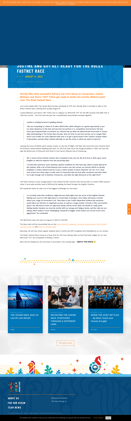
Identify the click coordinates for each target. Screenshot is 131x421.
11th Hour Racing (58, 401)
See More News (65, 343)
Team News (14, 407)
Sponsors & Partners (59, 398)
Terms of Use (44, 413)
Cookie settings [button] (98, 418)
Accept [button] (108, 417)
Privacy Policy (52, 413)
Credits (60, 413)
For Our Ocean (16, 402)
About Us (13, 398)
